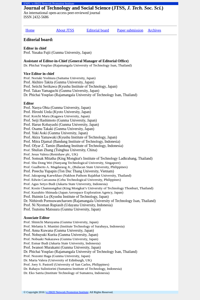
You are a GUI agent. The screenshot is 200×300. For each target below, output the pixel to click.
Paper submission (130, 30)
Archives (154, 30)
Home (29, 30)
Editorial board (98, 30)
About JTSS (65, 30)
